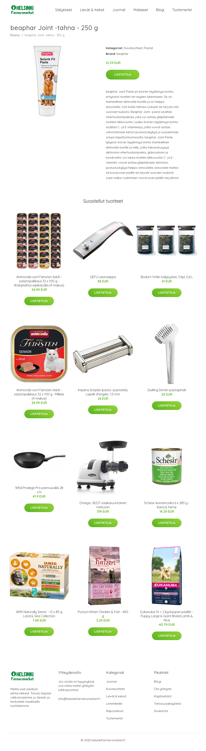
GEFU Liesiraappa (103, 281)
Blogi (160, 12)
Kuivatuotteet (133, 52)
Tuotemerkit (182, 12)
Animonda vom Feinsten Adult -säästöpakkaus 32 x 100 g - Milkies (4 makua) (39, 398)
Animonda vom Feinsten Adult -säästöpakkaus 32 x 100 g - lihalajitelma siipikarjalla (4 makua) (39, 285)
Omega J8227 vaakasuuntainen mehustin (102, 509)
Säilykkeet (63, 12)
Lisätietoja (122, 78)
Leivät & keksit (92, 12)
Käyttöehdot (163, 700)
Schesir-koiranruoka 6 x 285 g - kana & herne (166, 509)
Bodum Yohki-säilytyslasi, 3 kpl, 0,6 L (167, 281)
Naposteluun (114, 715)
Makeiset (140, 12)
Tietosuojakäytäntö (167, 707)
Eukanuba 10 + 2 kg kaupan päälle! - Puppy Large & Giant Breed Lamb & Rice (166, 620)
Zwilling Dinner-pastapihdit (166, 394)
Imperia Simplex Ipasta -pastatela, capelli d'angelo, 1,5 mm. (103, 396)
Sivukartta (161, 715)
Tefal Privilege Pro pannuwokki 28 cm (39, 494)
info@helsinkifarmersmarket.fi (79, 703)
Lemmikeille (114, 707)
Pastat (148, 52)
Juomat (118, 12)
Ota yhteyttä (162, 693)
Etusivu (15, 39)
